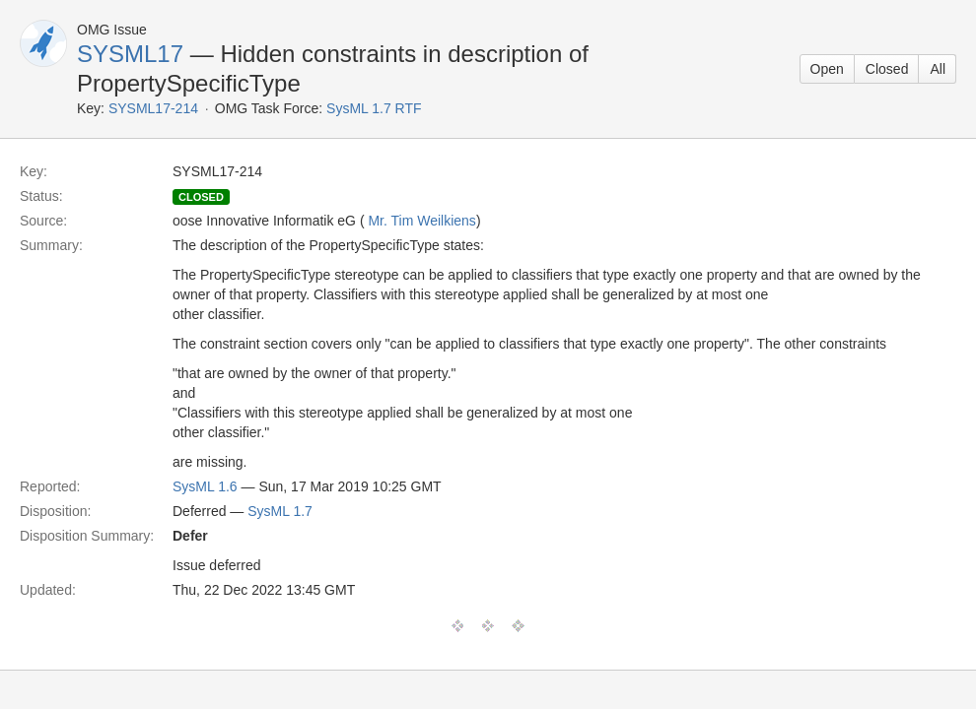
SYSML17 (130, 53)
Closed (887, 69)
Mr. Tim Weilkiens (421, 220)
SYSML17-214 (153, 108)
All (937, 69)
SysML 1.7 (280, 511)
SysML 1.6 (205, 486)
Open (827, 69)
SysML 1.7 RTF (373, 108)
